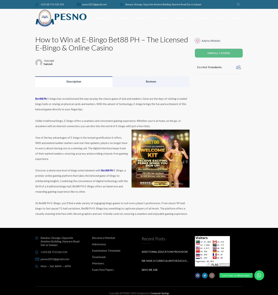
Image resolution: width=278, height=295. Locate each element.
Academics (141, 17)
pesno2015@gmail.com (94, 4)
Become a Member (103, 237)
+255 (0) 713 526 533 (52, 4)
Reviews (151, 81)
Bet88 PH (107, 170)
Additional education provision (165, 251)
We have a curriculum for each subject (166, 260)
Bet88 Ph (41, 98)
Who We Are (150, 269)
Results (181, 17)
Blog (220, 17)
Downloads (202, 17)
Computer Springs (159, 293)
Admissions (99, 244)
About (122, 17)
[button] (259, 275)
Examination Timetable (106, 250)
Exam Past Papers (103, 269)
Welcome (104, 17)
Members (163, 17)
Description (73, 81)
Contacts (237, 17)
